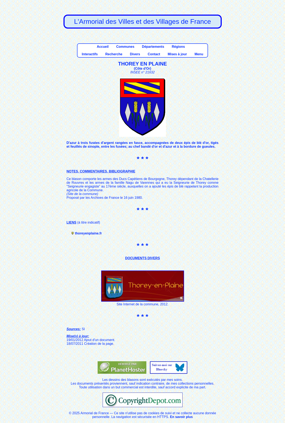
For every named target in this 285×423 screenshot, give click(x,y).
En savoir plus (181, 417)
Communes (125, 46)
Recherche (113, 54)
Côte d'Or (142, 68)
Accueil (103, 46)
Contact (154, 54)
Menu (198, 54)
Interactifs (90, 54)
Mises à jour (177, 54)
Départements (153, 46)
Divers (135, 54)
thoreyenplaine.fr (88, 233)
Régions (178, 46)
